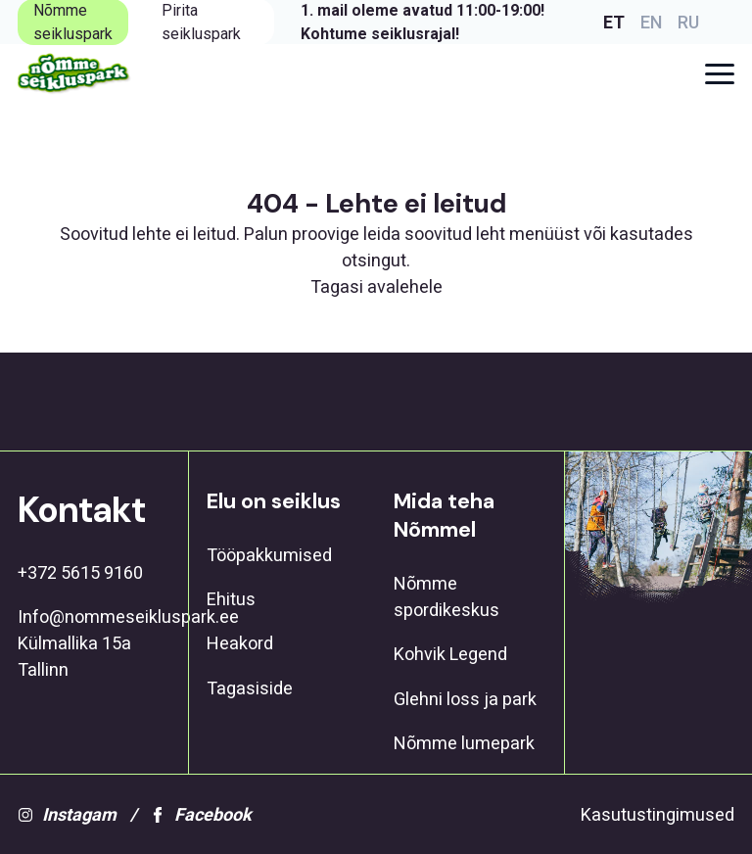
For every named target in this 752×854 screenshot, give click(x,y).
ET (614, 22)
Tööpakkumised (269, 555)
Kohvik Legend (450, 653)
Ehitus (231, 599)
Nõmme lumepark (464, 743)
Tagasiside (250, 688)
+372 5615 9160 (80, 572)
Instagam (67, 814)
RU (688, 22)
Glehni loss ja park (465, 698)
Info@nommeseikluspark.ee (94, 616)
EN (651, 22)
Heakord (240, 643)
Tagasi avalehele (376, 286)
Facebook (201, 814)
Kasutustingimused (657, 814)
